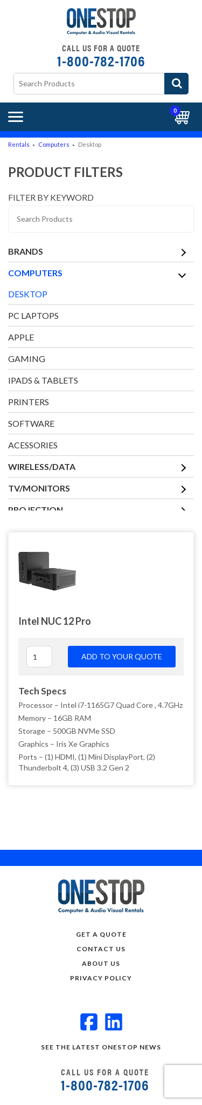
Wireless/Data (41, 466)
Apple (21, 337)
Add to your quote (121, 656)
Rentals (19, 144)
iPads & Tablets (43, 380)
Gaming (26, 358)
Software (31, 423)
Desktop (27, 294)
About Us (101, 963)
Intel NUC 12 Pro (54, 621)
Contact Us (101, 949)
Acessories (33, 445)
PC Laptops (33, 315)
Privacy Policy (101, 978)
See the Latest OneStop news (101, 1047)
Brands (25, 251)
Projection (35, 509)
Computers (53, 144)
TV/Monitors (39, 488)
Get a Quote (101, 934)
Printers (28, 402)
